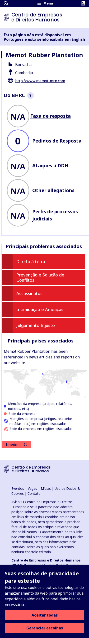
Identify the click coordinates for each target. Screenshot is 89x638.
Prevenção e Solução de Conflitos (40, 277)
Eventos (17, 488)
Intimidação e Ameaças (39, 309)
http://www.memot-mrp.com (40, 80)
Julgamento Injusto (35, 325)
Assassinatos (29, 293)
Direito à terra (30, 261)
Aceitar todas (45, 615)
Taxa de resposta (50, 116)
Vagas (32, 488)
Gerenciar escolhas (44, 628)
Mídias (46, 488)
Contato (34, 493)
